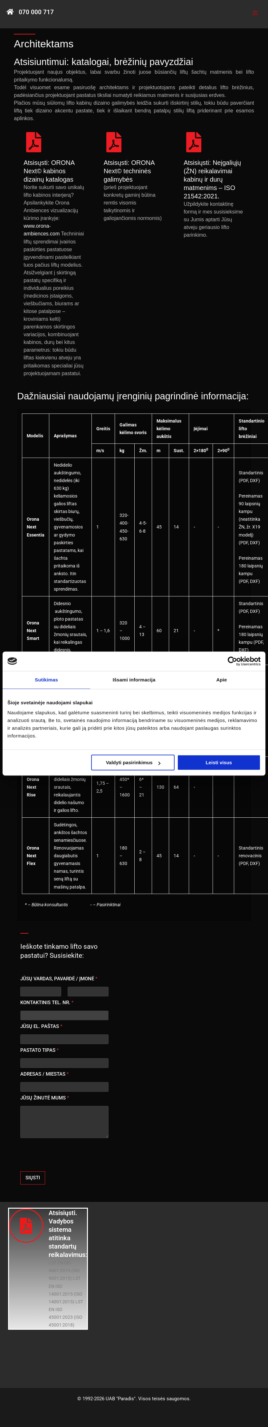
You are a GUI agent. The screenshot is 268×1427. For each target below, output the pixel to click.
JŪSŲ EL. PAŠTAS (41, 1026)
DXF (254, 480)
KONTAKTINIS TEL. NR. (46, 1002)
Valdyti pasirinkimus (133, 762)
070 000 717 (36, 12)
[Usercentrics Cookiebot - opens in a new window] (232, 661)
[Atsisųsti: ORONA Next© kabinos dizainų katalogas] (34, 142)
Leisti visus (219, 762)
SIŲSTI (32, 1178)
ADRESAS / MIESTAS (44, 1074)
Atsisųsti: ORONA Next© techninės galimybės (129, 171)
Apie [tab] (221, 679)
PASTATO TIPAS (39, 1050)
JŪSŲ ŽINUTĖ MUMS (44, 1098)
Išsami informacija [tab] (134, 679)
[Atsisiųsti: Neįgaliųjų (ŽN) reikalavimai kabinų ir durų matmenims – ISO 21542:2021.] (194, 142)
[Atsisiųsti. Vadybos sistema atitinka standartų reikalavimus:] (26, 1226)
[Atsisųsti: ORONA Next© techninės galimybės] (114, 142)
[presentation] (69, 1167)
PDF (244, 480)
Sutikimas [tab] (46, 679)
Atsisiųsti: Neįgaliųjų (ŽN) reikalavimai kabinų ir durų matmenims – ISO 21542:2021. (212, 179)
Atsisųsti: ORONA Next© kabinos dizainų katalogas (49, 171)
